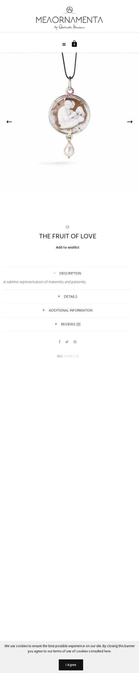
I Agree (71, 665)
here (107, 651)
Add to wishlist (67, 247)
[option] (69, 122)
